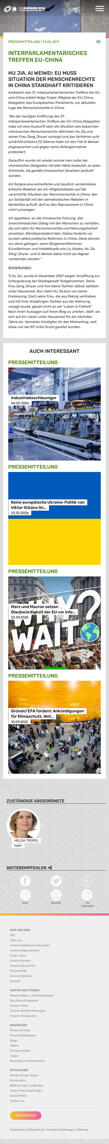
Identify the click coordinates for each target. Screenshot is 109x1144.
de (98, 42)
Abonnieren (25, 1115)
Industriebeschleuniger (34, 397)
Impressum (17, 1129)
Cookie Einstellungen (61, 1129)
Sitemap (82, 1129)
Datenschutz (36, 1129)
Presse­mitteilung (24, 42)
